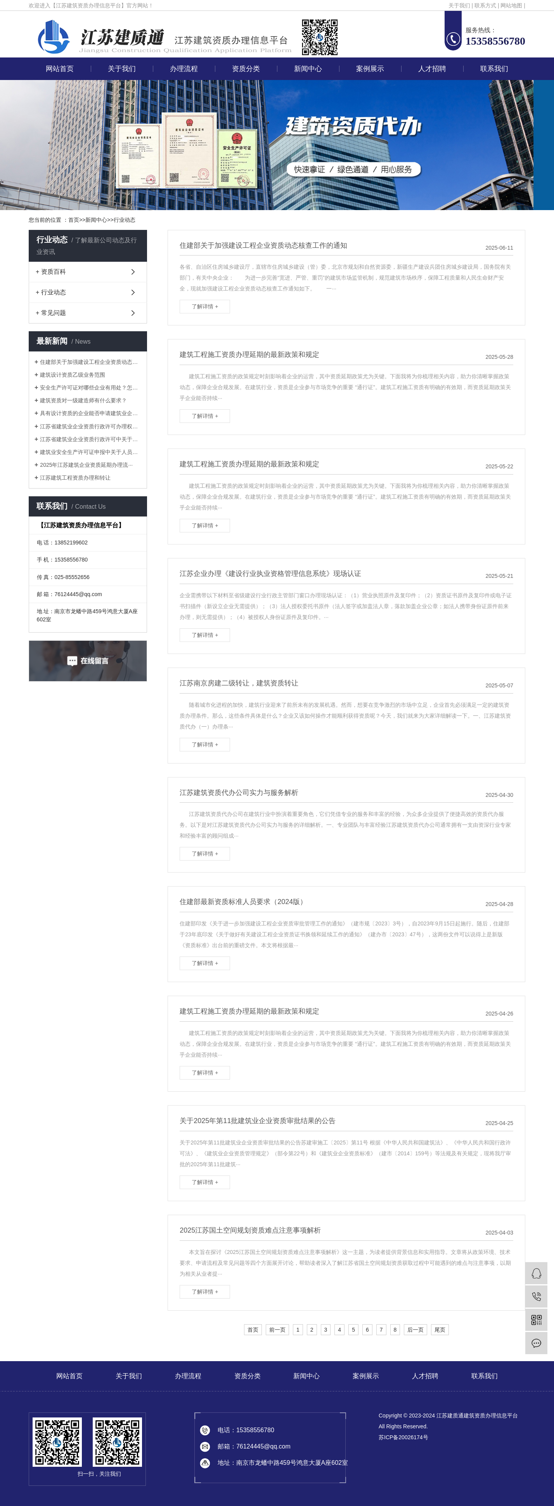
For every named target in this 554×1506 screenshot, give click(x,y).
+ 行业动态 (51, 292)
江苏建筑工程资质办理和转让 (75, 478)
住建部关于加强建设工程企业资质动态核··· (90, 362)
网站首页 (60, 69)
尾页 (440, 1330)
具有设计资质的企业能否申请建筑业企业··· (90, 413)
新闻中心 (308, 69)
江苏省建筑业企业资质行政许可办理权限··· (90, 426)
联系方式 (485, 5)
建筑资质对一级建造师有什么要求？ (83, 400)
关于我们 (459, 5)
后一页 (415, 1330)
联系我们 (494, 69)
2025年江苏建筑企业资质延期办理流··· (86, 465)
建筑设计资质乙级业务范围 (72, 375)
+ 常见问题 (51, 313)
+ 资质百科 (51, 271)
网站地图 (511, 5)
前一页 (277, 1330)
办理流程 (184, 69)
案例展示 (370, 69)
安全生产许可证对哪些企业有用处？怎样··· (90, 387)
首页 (73, 220)
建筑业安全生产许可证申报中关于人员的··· (90, 452)
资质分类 (246, 69)
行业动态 (124, 220)
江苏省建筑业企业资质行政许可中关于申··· (90, 439)
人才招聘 (432, 69)
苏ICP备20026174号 (403, 1437)
